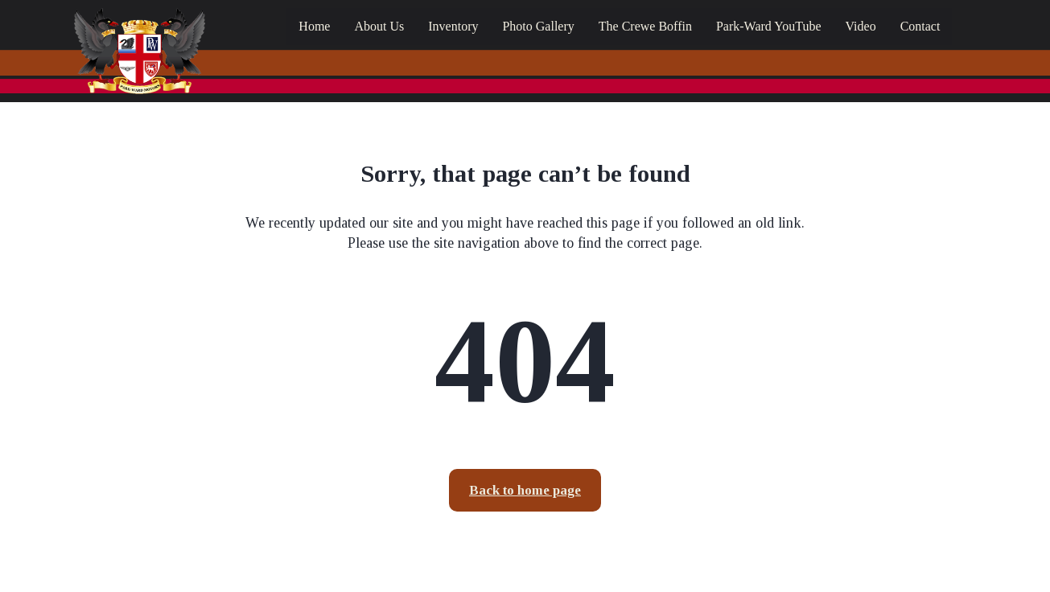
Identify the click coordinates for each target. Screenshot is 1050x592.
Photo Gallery (538, 26)
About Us (379, 26)
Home (314, 26)
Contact (920, 26)
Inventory (453, 26)
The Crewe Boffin (645, 26)
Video (860, 26)
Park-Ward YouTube (768, 26)
